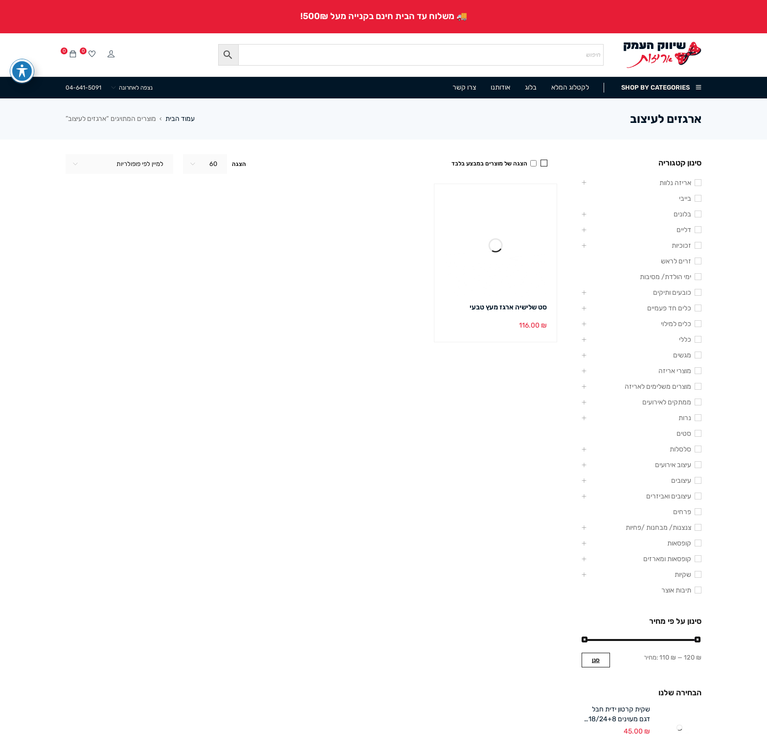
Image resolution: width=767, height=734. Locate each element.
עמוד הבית (180, 119)
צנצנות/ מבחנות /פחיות (658, 527)
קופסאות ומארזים (667, 559)
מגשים (682, 355)
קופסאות (679, 543)
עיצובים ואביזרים (668, 496)
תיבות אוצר (676, 590)
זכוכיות (681, 245)
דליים (684, 230)
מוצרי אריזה (674, 371)
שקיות (683, 574)
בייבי (685, 198)
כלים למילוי (676, 324)
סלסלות (680, 449)
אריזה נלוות (675, 183)
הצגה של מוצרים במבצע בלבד (494, 163)
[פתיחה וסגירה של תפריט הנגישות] (22, 55)
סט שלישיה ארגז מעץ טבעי (508, 307)
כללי (685, 339)
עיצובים (681, 480)
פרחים (682, 512)
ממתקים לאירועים (666, 402)
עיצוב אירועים (673, 465)
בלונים (682, 214)
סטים (684, 433)
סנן (596, 660)
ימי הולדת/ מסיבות (665, 277)
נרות (684, 418)
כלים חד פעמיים (669, 308)
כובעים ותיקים (672, 292)
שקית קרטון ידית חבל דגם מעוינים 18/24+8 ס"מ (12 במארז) (619, 714)
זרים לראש (676, 261)
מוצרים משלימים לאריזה (658, 386)
